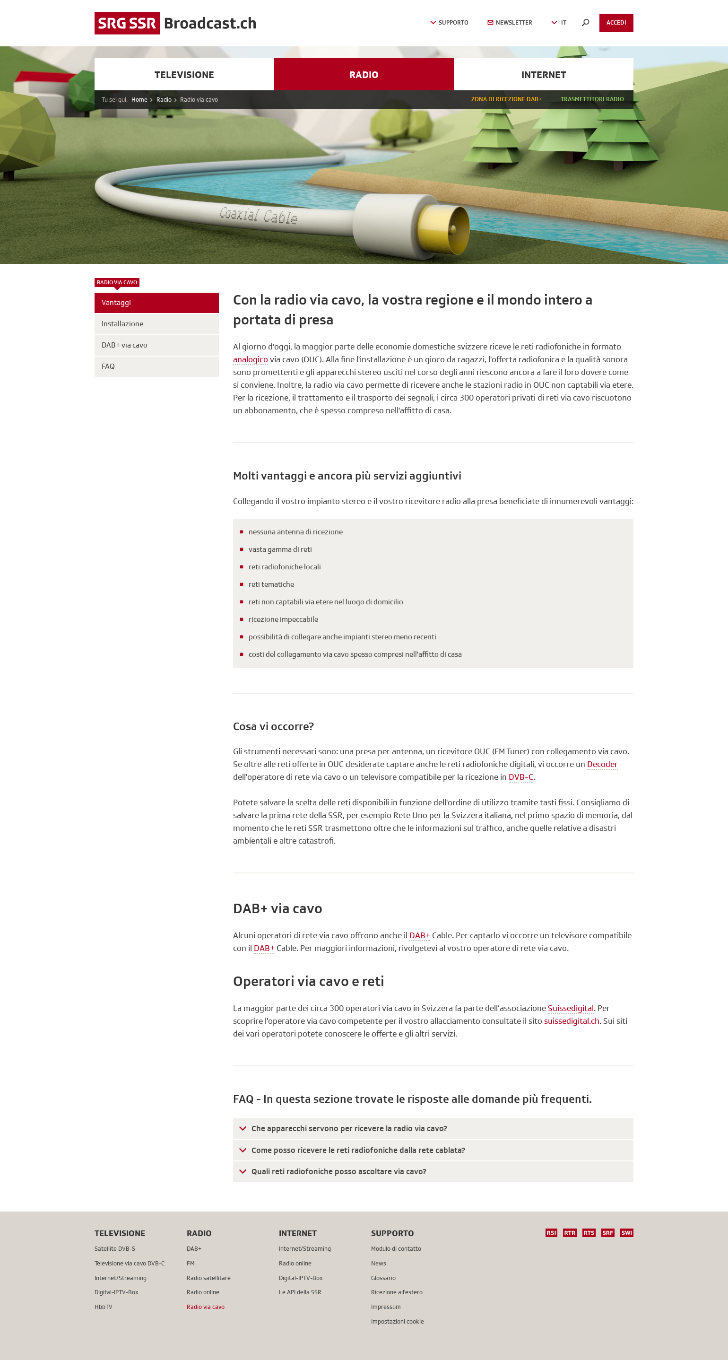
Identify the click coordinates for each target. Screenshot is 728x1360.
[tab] (433, 1128)
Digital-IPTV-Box (117, 1292)
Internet (543, 74)
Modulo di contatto (396, 1248)
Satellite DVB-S (115, 1248)
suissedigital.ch (571, 1021)
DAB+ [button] (419, 935)
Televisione (184, 74)
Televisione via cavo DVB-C (130, 1263)
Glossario (383, 1278)
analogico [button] (250, 359)
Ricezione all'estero (397, 1292)
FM (191, 1263)
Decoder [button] (602, 764)
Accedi (616, 22)
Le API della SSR (300, 1292)
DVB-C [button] (521, 777)
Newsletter (509, 22)
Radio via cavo (117, 283)
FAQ (108, 366)
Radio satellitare (209, 1278)
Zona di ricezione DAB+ (506, 99)
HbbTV (104, 1306)
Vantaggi (116, 302)
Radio (364, 74)
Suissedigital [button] (571, 1008)
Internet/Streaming (121, 1278)
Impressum (386, 1306)
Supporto (392, 1233)
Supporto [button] (449, 22)
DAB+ (194, 1248)
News (378, 1263)
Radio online (203, 1292)
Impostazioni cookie (397, 1321)
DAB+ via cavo (124, 345)
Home (139, 99)
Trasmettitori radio (592, 99)
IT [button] (558, 22)
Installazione (122, 324)
